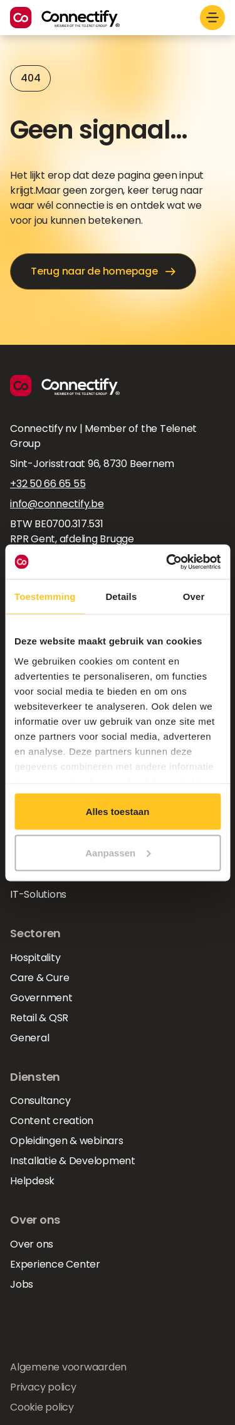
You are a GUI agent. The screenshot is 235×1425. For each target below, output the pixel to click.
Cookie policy (42, 1407)
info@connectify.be (57, 504)
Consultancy (40, 1100)
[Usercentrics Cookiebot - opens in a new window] (167, 562)
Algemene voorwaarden (68, 1367)
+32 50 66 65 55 (47, 483)
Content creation (51, 1120)
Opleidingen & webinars (66, 1140)
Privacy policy (43, 1387)
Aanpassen (117, 852)
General (29, 1038)
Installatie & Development (72, 1161)
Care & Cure (39, 977)
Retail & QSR (39, 1018)
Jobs (21, 1284)
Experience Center (55, 1264)
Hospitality (35, 957)
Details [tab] (121, 596)
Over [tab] (194, 596)
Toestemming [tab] (45, 596)
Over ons (31, 1244)
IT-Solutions (38, 894)
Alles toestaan (118, 811)
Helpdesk (32, 1181)
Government (41, 998)
